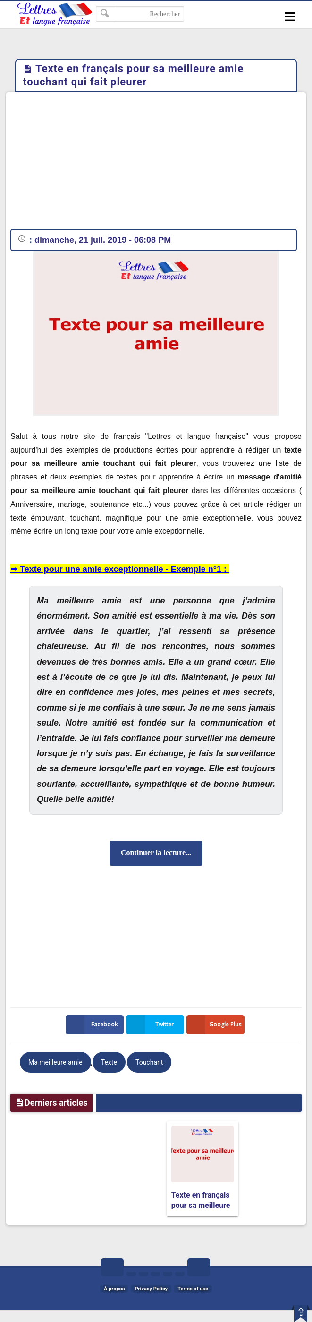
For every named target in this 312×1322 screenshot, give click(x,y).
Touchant (149, 1062)
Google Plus (215, 1025)
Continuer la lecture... (156, 853)
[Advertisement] (156, 163)
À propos (114, 1289)
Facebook (93, 1025)
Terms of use (192, 1289)
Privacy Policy (151, 1289)
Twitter (152, 1025)
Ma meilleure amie (55, 1062)
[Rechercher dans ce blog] (140, 14)
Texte (109, 1062)
